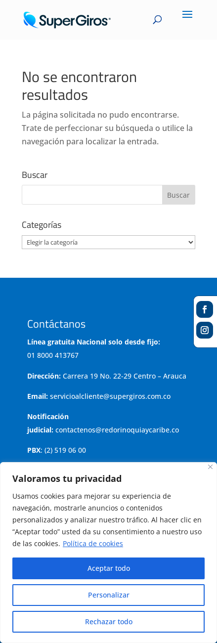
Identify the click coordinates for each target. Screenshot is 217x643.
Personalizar (109, 595)
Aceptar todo (108, 568)
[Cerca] (210, 467)
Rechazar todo (108, 621)
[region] (108, 552)
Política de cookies (93, 543)
